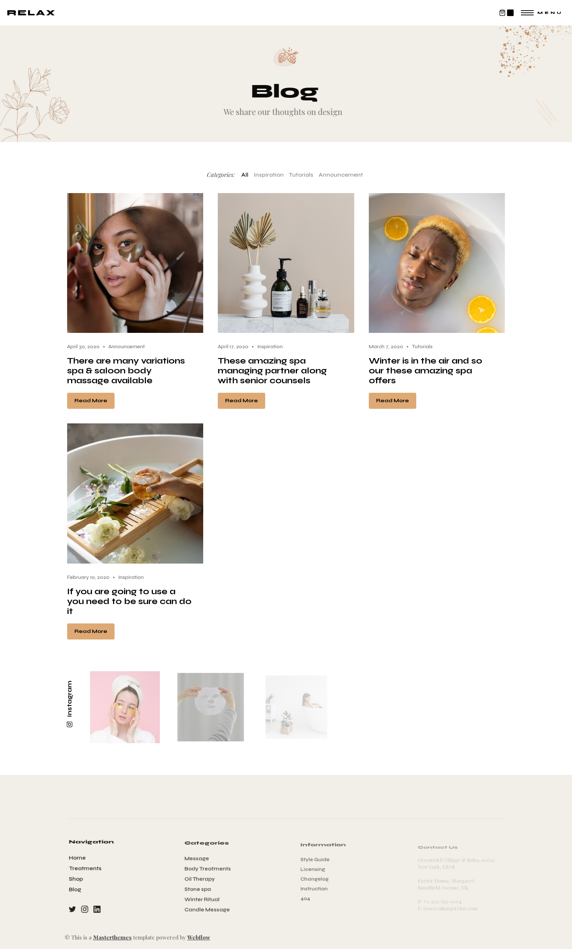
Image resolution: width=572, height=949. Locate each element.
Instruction (318, 887)
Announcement (340, 174)
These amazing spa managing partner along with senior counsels (272, 370)
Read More (90, 400)
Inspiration (269, 174)
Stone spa (200, 888)
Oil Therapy (202, 878)
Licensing (316, 870)
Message (199, 860)
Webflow (193, 937)
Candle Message (208, 907)
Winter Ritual (204, 897)
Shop (78, 879)
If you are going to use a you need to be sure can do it (129, 601)
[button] (506, 12)
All (244, 174)
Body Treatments (209, 869)
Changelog (318, 878)
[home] (31, 12)
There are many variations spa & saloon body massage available (126, 370)
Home (79, 859)
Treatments (86, 869)
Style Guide (318, 861)
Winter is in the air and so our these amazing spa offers (425, 370)
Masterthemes (107, 937)
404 (310, 896)
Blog (77, 889)
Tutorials (301, 174)
